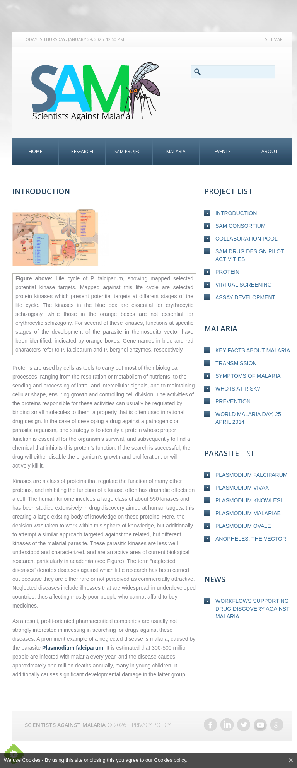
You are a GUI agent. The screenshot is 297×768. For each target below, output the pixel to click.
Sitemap (274, 39)
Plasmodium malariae (248, 513)
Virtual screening (243, 285)
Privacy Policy (151, 725)
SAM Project (128, 151)
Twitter (243, 724)
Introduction (236, 213)
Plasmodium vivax (242, 488)
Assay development (245, 297)
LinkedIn (227, 724)
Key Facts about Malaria (252, 350)
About (269, 151)
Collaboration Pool (246, 239)
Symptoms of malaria (248, 376)
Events (222, 151)
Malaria (176, 151)
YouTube (260, 724)
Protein (227, 272)
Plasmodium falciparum (251, 475)
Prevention (233, 401)
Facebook (210, 724)
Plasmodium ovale (243, 526)
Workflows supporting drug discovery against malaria (252, 609)
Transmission (236, 363)
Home (35, 151)
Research (82, 151)
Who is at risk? (237, 389)
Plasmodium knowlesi (248, 500)
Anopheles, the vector (250, 539)
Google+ (276, 724)
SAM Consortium (240, 226)
